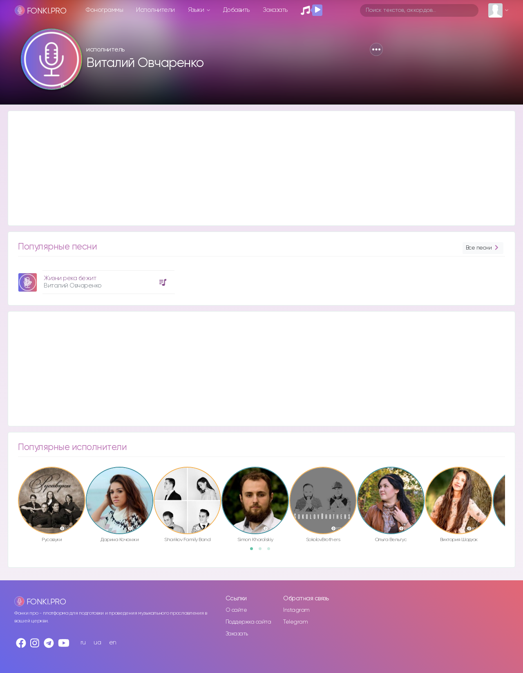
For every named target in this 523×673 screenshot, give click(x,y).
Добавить (236, 10)
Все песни (483, 248)
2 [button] (263, 551)
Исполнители (155, 10)
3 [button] (271, 551)
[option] (95, 279)
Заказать (275, 10)
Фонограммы (104, 10)
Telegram (295, 622)
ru (83, 643)
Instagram (296, 610)
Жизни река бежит (70, 278)
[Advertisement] (253, 168)
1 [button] (254, 551)
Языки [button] (197, 10)
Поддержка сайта (248, 622)
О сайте (236, 610)
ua (97, 643)
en (112, 643)
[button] (376, 49)
